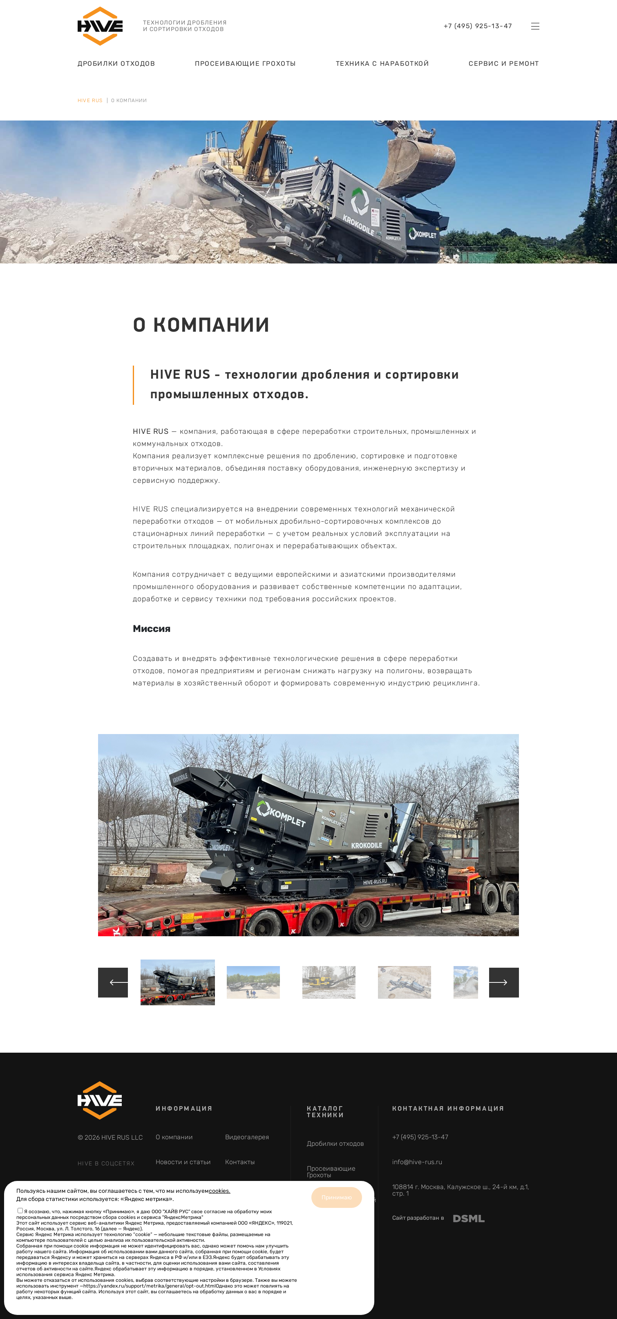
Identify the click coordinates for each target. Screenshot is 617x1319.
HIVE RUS (90, 100)
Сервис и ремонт (504, 70)
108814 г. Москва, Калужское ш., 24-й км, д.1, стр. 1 (460, 1190)
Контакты (240, 1162)
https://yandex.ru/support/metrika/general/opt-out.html (149, 1286)
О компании (174, 1137)
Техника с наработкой (382, 70)
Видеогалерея (247, 1137)
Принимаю (337, 1197)
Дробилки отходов (117, 70)
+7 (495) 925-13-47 (478, 33)
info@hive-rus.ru (417, 1162)
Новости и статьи (183, 1162)
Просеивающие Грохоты (245, 70)
